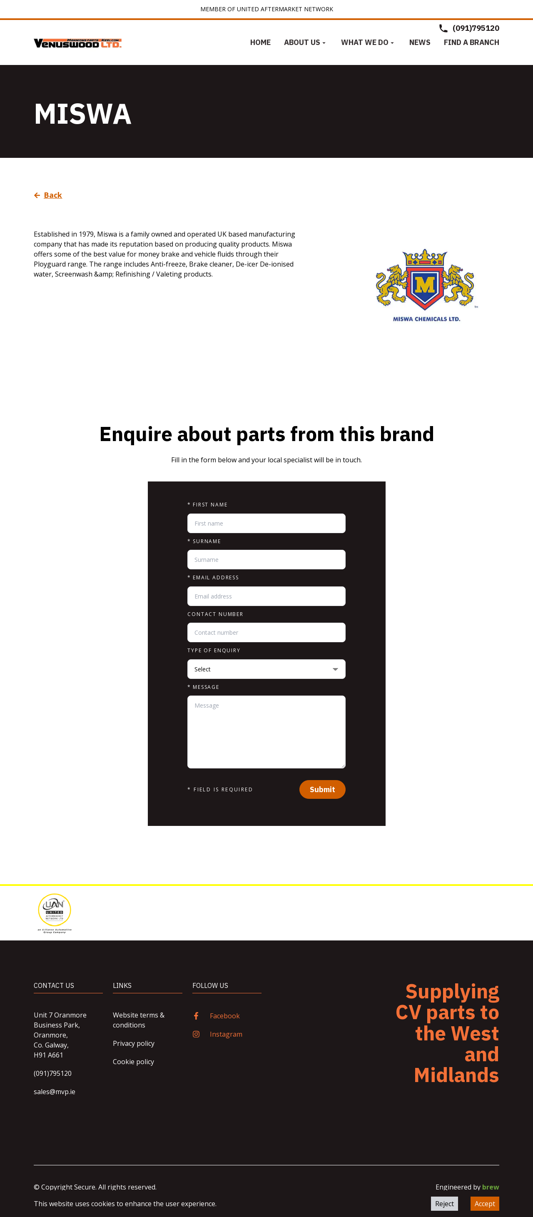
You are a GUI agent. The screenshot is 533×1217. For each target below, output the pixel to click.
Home (260, 42)
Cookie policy (133, 1061)
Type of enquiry (213, 650)
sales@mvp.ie (54, 1091)
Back (48, 195)
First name (207, 504)
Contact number (215, 614)
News (420, 42)
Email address (213, 577)
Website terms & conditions (138, 1020)
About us (306, 42)
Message (203, 687)
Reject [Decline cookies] (444, 1203)
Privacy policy (133, 1043)
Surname (204, 541)
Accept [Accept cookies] (485, 1203)
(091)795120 (53, 1073)
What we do (368, 42)
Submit (322, 789)
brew (490, 1187)
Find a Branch (471, 42)
